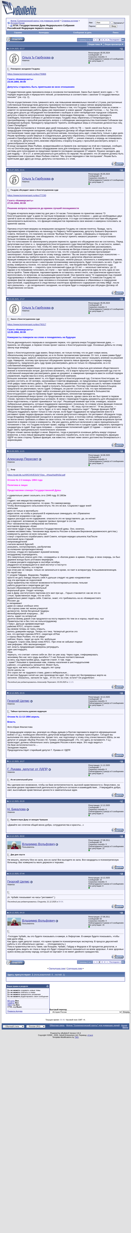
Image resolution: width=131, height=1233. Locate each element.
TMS (76, 1037)
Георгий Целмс (18, 701)
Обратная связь (57, 1025)
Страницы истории (70, 21)
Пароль (92, 26)
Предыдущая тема (57, 968)
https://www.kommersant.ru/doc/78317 (26, 324)
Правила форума (14, 1011)
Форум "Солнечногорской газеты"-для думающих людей (35, 21)
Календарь (44, 32)
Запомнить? (117, 23)
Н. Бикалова (16, 809)
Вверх (125, 1027)
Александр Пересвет (22, 459)
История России (18, 23)
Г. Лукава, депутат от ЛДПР (27, 769)
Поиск (115, 32)
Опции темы (94, 44)
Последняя (115, 40)
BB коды (11, 1001)
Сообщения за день (82, 32)
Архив (124, 1025)
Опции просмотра (113, 44)
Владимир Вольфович (38, 844)
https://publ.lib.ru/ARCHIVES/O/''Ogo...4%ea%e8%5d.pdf (36, 475)
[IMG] (9, 1005)
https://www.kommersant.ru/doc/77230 (26, 195)
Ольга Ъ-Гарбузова (36, 57)
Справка (18, 32)
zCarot (90, 1035)
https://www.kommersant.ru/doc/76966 (26, 74)
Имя (90, 23)
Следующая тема (74, 968)
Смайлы (11, 1003)
